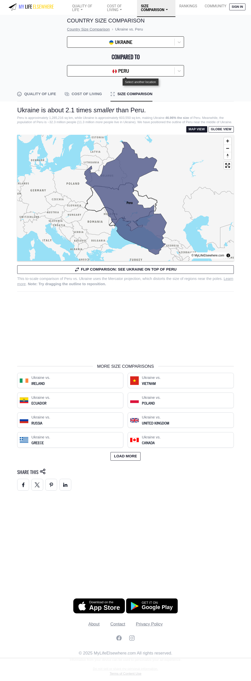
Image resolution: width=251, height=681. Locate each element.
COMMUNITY (215, 6)
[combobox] (82, 42)
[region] (125, 198)
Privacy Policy (149, 624)
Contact (117, 624)
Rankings (188, 6)
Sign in (237, 7)
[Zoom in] (227, 141)
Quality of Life (82, 8)
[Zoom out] (227, 148)
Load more (125, 456)
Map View (197, 129)
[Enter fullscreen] (227, 165)
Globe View (221, 129)
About (94, 624)
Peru (68, 279)
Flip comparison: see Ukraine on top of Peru (125, 269)
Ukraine (85, 279)
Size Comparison (152, 8)
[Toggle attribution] (228, 255)
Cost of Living (114, 8)
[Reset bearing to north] (227, 155)
